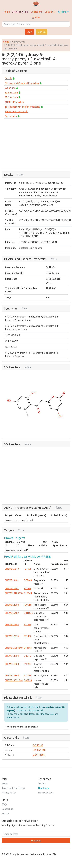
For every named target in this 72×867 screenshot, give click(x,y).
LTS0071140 (39, 750)
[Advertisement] (33, 143)
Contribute (50, 11)
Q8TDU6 (28, 613)
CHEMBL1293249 (14, 647)
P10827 (27, 664)
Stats (36, 17)
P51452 (27, 636)
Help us (5, 813)
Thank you (43, 788)
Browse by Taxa (20, 11)
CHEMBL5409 (12, 613)
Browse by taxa (46, 792)
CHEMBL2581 (12, 588)
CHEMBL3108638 (14, 593)
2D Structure (11, 92)
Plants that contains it (16, 111)
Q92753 (28, 680)
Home (7, 11)
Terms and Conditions (13, 788)
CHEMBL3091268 (14, 680)
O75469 (28, 580)
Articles (42, 783)
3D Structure (11, 97)
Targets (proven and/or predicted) (22, 106)
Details (8, 78)
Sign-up (42, 32)
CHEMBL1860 (12, 664)
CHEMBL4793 (12, 656)
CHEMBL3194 (12, 675)
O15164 (28, 593)
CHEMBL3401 (12, 580)
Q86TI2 (27, 656)
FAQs (4, 804)
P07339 (27, 588)
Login (29, 32)
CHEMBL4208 (12, 604)
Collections (36, 11)
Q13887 (28, 647)
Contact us (7, 809)
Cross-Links (11, 116)
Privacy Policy (9, 792)
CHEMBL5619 (12, 568)
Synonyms (10, 88)
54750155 (38, 745)
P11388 (27, 624)
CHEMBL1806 (12, 624)
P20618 (27, 604)
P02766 (27, 675)
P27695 (27, 568)
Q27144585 (39, 754)
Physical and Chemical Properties (22, 83)
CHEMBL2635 (12, 636)
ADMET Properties (14, 102)
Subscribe (36, 840)
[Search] (36, 24)
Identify (63, 11)
